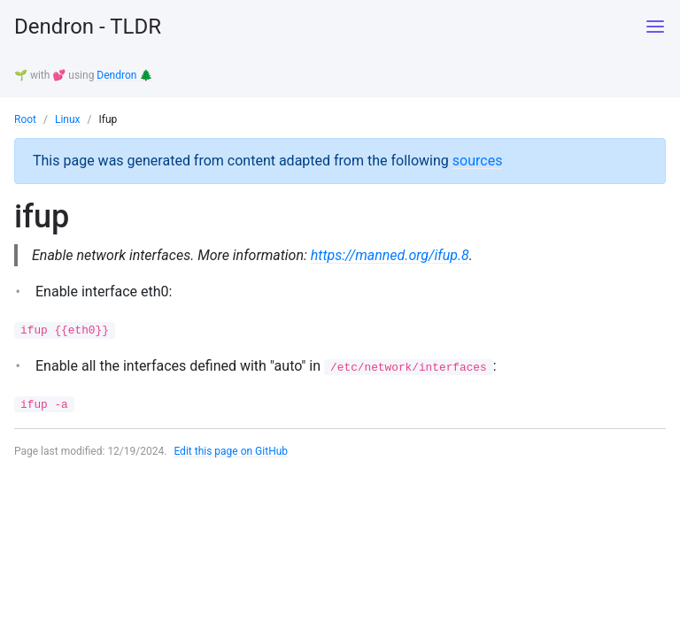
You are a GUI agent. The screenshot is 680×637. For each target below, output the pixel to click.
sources (477, 160)
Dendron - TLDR (87, 26)
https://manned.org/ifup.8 (390, 255)
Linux (68, 119)
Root (25, 119)
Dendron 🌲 (124, 75)
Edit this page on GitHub (231, 451)
